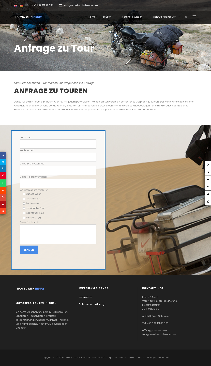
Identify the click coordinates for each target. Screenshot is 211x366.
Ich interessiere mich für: (34, 190)
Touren (107, 16)
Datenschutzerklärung (92, 304)
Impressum (85, 297)
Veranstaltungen (132, 16)
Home (92, 16)
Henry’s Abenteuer (164, 16)
